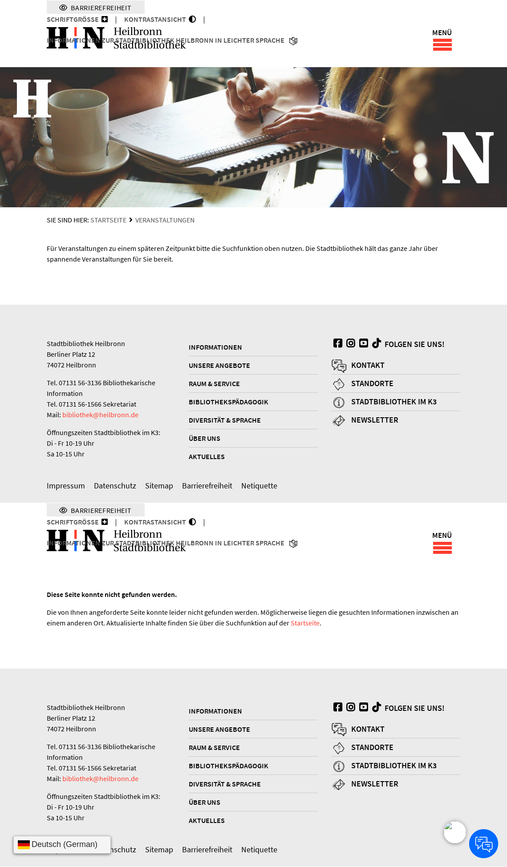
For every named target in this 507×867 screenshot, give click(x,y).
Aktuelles (207, 456)
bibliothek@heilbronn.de (100, 415)
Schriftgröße (73, 18)
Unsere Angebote (219, 365)
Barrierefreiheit (207, 486)
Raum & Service (214, 383)
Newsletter (374, 420)
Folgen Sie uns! (407, 344)
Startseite (108, 220)
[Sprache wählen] (62, 844)
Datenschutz (115, 486)
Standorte (372, 384)
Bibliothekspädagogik (228, 402)
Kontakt (368, 365)
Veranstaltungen (165, 220)
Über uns (204, 438)
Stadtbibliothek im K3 (394, 402)
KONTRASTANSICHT (156, 18)
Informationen (215, 347)
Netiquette (259, 486)
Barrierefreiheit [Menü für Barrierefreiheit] (95, 7)
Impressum (66, 486)
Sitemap (159, 486)
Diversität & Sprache (225, 420)
